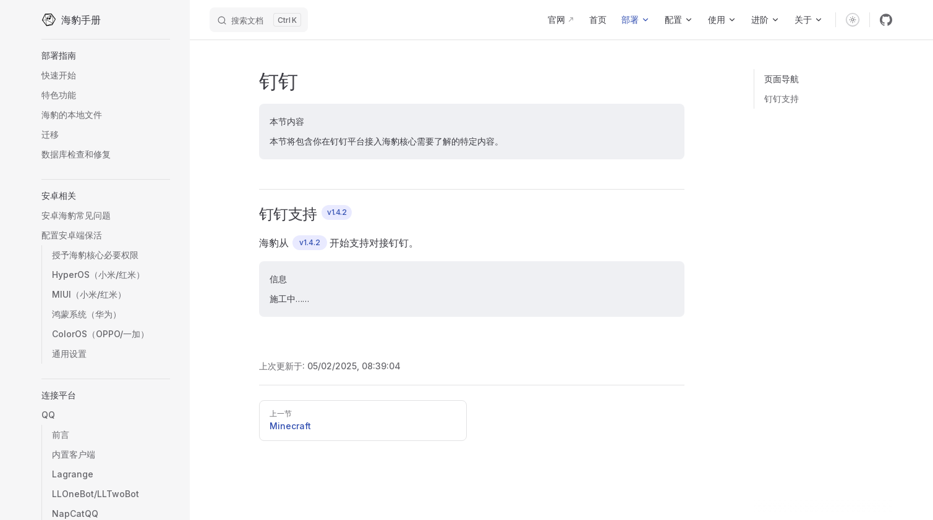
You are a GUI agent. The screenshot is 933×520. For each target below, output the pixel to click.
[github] (886, 20)
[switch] (852, 20)
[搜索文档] (259, 19)
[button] (105, 55)
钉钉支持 (781, 98)
